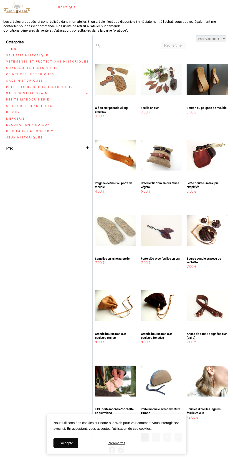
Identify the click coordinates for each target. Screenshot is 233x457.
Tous (11, 49)
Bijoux (13, 112)
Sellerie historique (27, 55)
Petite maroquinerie (27, 99)
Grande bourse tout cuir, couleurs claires (110, 335)
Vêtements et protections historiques (47, 61)
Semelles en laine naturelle (112, 258)
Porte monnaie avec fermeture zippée (160, 411)
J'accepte (66, 443)
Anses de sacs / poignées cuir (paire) (207, 335)
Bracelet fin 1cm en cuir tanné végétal (160, 185)
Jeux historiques (24, 137)
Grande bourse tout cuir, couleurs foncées (156, 335)
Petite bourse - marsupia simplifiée (202, 185)
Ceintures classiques (29, 106)
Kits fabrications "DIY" (30, 131)
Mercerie (15, 118)
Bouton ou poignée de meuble (206, 108)
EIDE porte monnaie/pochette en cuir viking (114, 411)
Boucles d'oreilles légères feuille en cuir (203, 411)
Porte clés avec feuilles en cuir (160, 258)
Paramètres (116, 443)
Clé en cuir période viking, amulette (111, 109)
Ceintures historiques (30, 74)
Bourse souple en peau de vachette (204, 260)
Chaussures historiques (32, 68)
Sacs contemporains (28, 93)
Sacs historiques (24, 80)
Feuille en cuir (150, 108)
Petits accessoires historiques (40, 87)
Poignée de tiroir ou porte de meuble (113, 185)
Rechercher (173, 45)
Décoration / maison (28, 124)
